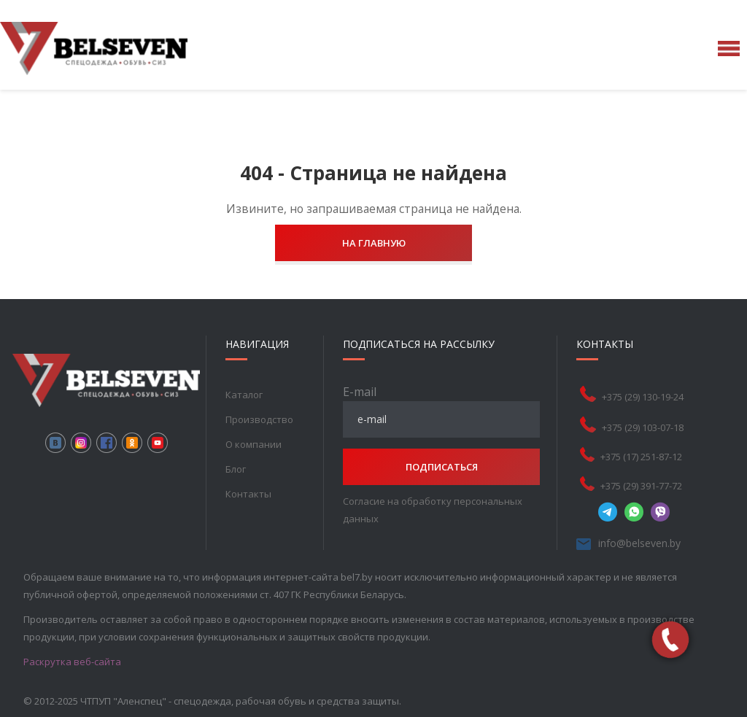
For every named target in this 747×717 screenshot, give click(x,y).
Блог (235, 469)
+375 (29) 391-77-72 (641, 485)
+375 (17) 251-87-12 (641, 456)
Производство (259, 419)
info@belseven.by (639, 543)
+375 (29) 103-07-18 (643, 427)
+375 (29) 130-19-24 (643, 396)
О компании (253, 444)
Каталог (244, 394)
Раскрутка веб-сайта (72, 661)
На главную (374, 242)
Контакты (248, 493)
